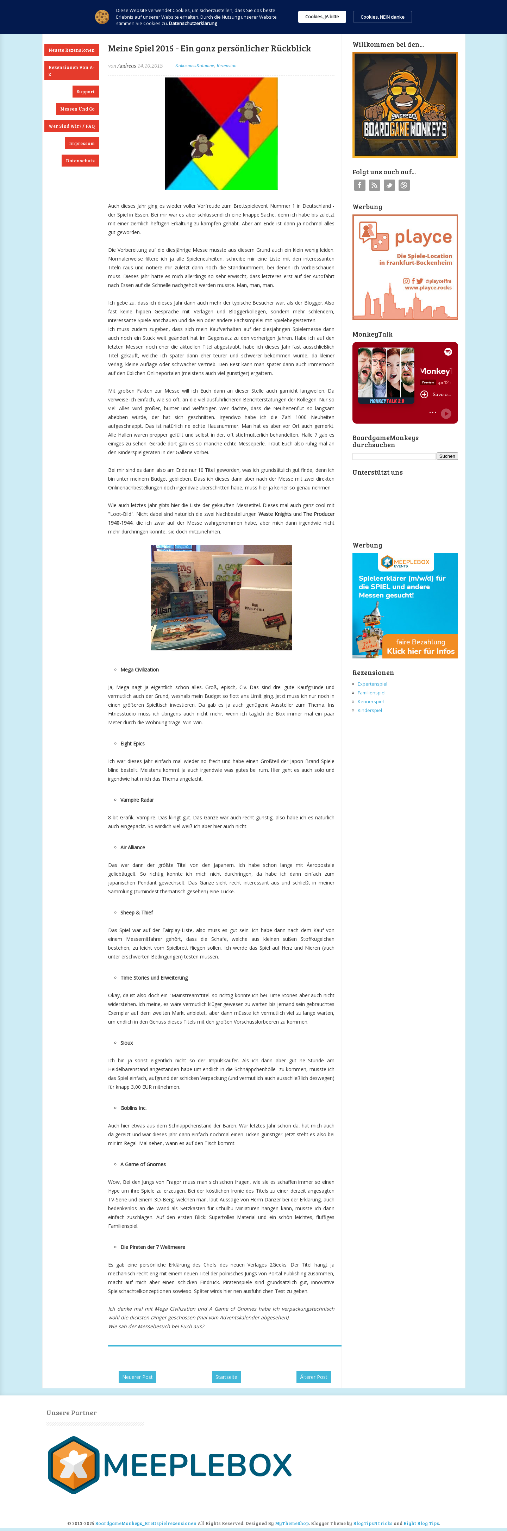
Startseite (226, 1377)
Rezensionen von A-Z (72, 70)
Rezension (227, 65)
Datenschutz (80, 160)
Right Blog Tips (421, 1523)
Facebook (359, 185)
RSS (374, 185)
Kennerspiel (371, 701)
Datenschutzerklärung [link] (193, 23)
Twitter (389, 185)
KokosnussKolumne (194, 65)
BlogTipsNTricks (373, 1523)
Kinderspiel (370, 710)
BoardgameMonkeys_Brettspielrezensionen (145, 1523)
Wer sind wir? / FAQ (72, 126)
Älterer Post (313, 1377)
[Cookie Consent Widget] (253, 17)
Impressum (82, 143)
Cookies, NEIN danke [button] (383, 17)
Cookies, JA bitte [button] (322, 16)
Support (86, 91)
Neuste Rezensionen (72, 50)
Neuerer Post (137, 1377)
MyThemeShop (292, 1523)
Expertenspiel (372, 684)
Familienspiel (372, 692)
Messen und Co (77, 109)
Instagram (404, 185)
